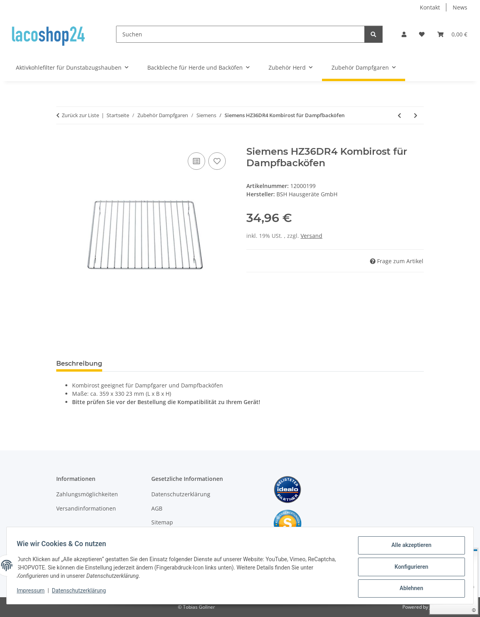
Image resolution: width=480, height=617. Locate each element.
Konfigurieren (408, 568)
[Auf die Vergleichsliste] (196, 161)
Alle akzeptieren (409, 548)
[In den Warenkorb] (62, 141)
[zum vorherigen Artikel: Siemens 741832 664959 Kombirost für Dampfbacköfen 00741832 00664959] (399, 115)
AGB (156, 508)
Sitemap (162, 522)
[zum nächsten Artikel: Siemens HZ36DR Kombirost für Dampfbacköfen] (416, 115)
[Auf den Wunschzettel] (217, 161)
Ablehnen (408, 589)
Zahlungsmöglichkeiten (87, 494)
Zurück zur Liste (80, 115)
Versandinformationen (86, 508)
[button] (404, 34)
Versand (311, 235)
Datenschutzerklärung (82, 592)
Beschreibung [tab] (79, 363)
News (460, 7)
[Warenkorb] (452, 34)
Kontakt (430, 7)
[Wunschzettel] (422, 34)
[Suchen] (240, 34)
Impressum (33, 592)
